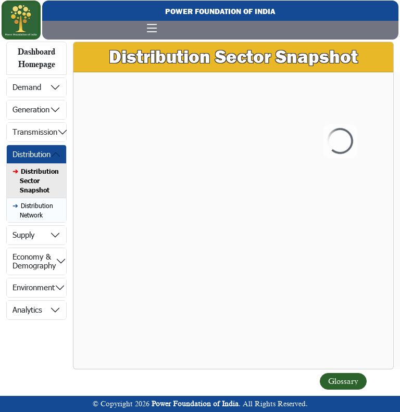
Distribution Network (36, 210)
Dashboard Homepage (36, 58)
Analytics (27, 309)
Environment (33, 287)
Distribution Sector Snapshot (39, 181)
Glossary (343, 381)
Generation (30, 109)
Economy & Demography (34, 261)
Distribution (31, 154)
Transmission (34, 131)
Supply (23, 234)
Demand (26, 87)
